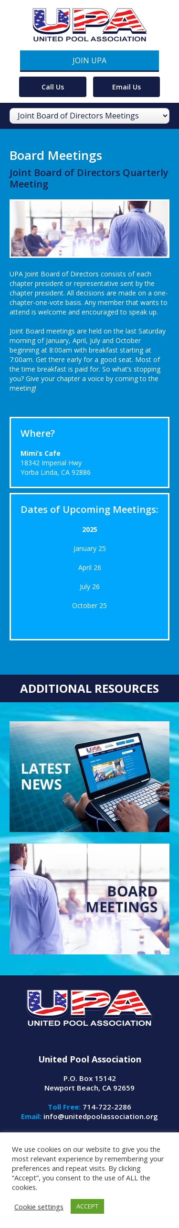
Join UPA (89, 60)
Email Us (126, 86)
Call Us (53, 86)
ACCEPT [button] (87, 1206)
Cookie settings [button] (38, 1206)
